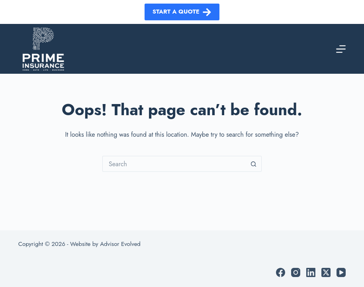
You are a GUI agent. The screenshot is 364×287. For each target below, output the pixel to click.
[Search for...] (174, 164)
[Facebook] (280, 272)
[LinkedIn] (310, 272)
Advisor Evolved (120, 244)
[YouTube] (341, 272)
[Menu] (341, 49)
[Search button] (254, 164)
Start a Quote (182, 11)
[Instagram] (295, 272)
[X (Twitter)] (326, 272)
